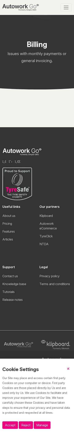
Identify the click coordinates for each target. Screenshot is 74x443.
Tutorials (8, 292)
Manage (42, 425)
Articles (7, 239)
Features (8, 231)
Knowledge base (14, 284)
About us (8, 216)
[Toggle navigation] (66, 7)
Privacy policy (49, 276)
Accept (10, 425)
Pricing (7, 224)
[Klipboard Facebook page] (4, 161)
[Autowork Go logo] (18, 344)
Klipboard (46, 216)
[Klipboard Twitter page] (10, 161)
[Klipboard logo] (55, 345)
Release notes (12, 300)
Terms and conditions (54, 284)
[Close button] (69, 371)
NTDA (44, 244)
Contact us (10, 276)
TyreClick (46, 236)
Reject (25, 425)
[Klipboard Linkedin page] (18, 161)
